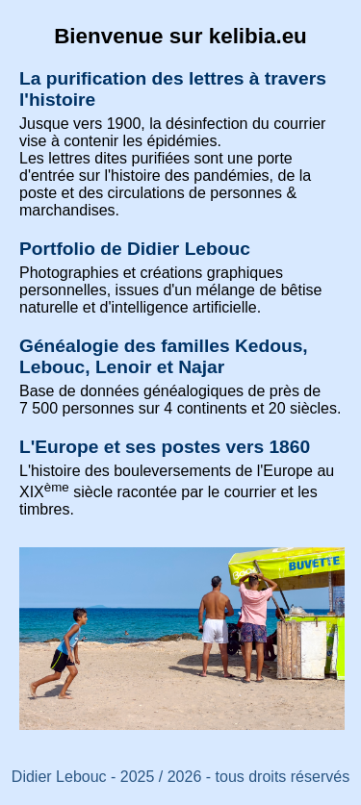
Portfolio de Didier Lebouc (134, 249)
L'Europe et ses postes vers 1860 (164, 447)
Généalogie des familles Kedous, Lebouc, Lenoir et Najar (163, 356)
